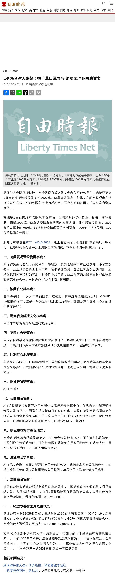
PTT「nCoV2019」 (40, 242)
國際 (62, 10)
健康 (56, 10)
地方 (69, 10)
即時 (4, 10)
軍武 (35, 10)
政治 (17, 10)
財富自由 (27, 10)
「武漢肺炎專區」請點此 (20, 570)
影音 (83, 10)
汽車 (103, 10)
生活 (49, 10)
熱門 (10, 10)
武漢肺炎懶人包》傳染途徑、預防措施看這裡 (34, 565)
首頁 (4, 70)
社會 (42, 10)
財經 (89, 10)
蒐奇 (76, 10)
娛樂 (96, 10)
